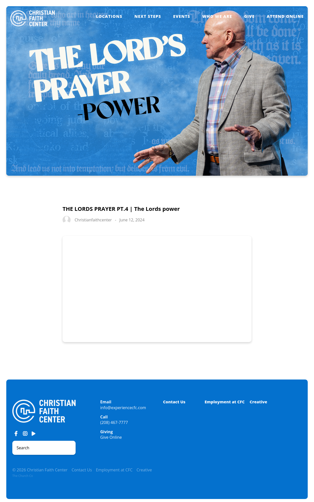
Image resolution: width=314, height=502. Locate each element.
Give (249, 16)
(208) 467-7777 (114, 422)
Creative (258, 402)
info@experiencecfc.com (123, 407)
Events (181, 16)
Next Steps (147, 16)
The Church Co (22, 476)
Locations (109, 16)
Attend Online (285, 16)
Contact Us (174, 402)
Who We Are (217, 16)
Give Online (111, 437)
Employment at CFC (225, 402)
